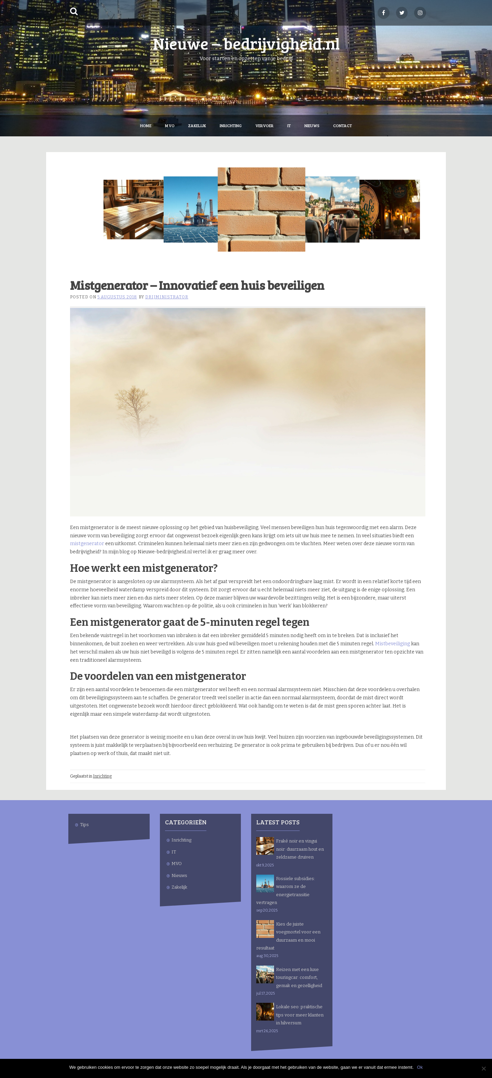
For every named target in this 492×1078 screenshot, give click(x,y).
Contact (342, 125)
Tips (84, 824)
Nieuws (311, 125)
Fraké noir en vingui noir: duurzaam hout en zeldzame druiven (300, 849)
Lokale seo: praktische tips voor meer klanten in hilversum (300, 1014)
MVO (170, 125)
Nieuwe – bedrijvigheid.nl (246, 43)
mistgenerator (87, 544)
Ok (420, 1067)
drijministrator (166, 297)
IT (289, 125)
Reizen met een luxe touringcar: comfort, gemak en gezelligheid (299, 977)
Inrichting (231, 125)
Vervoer (264, 125)
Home (145, 125)
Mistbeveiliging (392, 644)
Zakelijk (197, 125)
